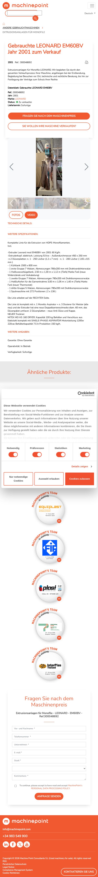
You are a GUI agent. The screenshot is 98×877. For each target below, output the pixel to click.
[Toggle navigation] (91, 5)
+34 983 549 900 (15, 836)
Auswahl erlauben (49, 478)
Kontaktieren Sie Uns (79, 872)
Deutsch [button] (89, 13)
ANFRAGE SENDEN (49, 796)
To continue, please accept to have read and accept (50, 787)
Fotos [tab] (16, 215)
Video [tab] (31, 215)
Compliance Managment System (18, 870)
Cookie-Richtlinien (11, 872)
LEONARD (20, 98)
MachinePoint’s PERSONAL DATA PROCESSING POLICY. (56, 787)
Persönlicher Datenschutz (14, 864)
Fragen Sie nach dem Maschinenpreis (49, 116)
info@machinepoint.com (17, 829)
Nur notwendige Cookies (18, 478)
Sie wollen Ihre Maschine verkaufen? (49, 126)
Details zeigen (80, 466)
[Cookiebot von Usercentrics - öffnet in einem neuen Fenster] (80, 393)
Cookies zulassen (79, 478)
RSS (5, 861)
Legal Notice (8, 867)
